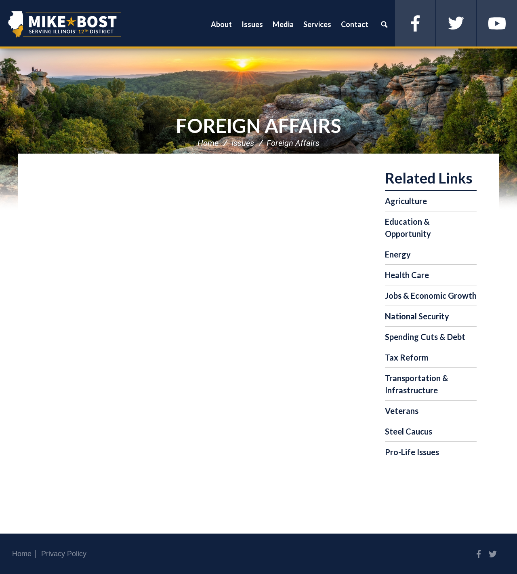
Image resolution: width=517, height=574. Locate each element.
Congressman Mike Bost (64, 24)
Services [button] (317, 24)
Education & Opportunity (408, 227)
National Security (417, 316)
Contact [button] (354, 24)
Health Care (407, 275)
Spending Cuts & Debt (425, 337)
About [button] (221, 24)
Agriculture (406, 201)
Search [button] (384, 24)
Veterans (401, 411)
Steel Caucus (408, 431)
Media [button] (283, 24)
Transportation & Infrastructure (416, 384)
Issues (242, 143)
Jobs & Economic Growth (431, 295)
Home (208, 143)
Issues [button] (252, 24)
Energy (398, 254)
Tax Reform (407, 357)
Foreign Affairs (258, 125)
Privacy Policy (63, 554)
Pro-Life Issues (412, 452)
